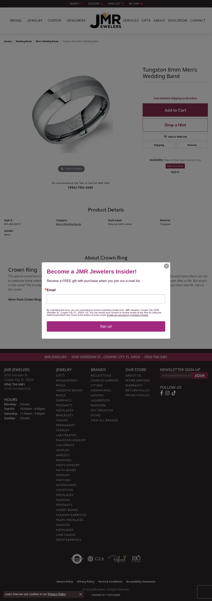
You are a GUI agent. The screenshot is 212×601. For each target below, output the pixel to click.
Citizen (97, 385)
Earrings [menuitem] (63, 400)
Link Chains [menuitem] (65, 535)
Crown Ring (101, 390)
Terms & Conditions (110, 581)
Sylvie (95, 415)
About (159, 20)
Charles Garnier (105, 380)
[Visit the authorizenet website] (77, 559)
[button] (76, 3)
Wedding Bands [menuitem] (69, 390)
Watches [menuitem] (63, 480)
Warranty (134, 385)
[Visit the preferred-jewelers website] (117, 559)
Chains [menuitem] (61, 420)
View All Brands (104, 420)
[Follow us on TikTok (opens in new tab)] (174, 393)
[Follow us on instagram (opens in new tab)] (167, 393)
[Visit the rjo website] (136, 559)
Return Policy (137, 390)
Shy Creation (102, 410)
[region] (71, 111)
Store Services (137, 380)
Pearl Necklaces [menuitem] (69, 520)
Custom (54, 20)
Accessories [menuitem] (66, 485)
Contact (197, 20)
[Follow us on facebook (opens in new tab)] (161, 393)
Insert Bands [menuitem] (67, 510)
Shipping (159, 145)
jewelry (8, 41)
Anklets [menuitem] (63, 455)
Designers (76, 20)
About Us (133, 375)
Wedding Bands (24, 41)
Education (177, 20)
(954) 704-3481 (80, 187)
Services (131, 20)
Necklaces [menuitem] (64, 410)
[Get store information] (17, 389)
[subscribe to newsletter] (199, 375)
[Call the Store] (14, 384)
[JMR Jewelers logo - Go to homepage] (106, 20)
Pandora (98, 405)
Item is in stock (175, 165)
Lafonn (97, 395)
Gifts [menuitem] (60, 375)
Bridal (16, 20)
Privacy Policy (137, 395)
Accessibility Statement (140, 581)
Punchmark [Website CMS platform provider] (113, 595)
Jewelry (35, 20)
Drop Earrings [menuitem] (68, 539)
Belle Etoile (101, 375)
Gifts (146, 20)
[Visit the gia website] (96, 559)
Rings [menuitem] (60, 395)
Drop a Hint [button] (175, 125)
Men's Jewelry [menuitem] (68, 465)
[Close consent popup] (80, 594)
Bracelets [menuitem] (64, 415)
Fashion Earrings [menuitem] (71, 515)
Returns (192, 145)
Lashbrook (100, 400)
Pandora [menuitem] (63, 460)
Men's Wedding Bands (47, 41)
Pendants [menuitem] (64, 405)
